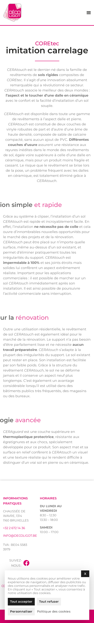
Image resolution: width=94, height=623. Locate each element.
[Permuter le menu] (88, 12)
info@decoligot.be (20, 535)
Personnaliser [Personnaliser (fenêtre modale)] (21, 611)
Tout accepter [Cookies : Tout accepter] (21, 601)
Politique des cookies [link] (53, 611)
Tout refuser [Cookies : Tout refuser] (49, 601)
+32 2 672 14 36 (14, 528)
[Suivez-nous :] (26, 563)
